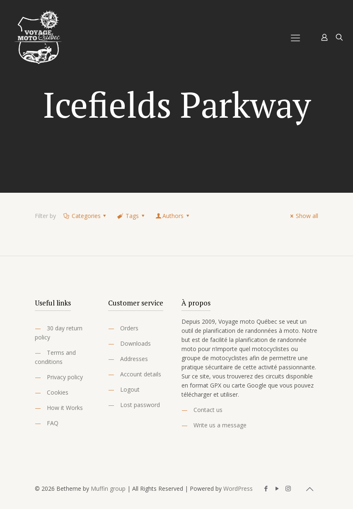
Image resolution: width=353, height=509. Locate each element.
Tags (131, 216)
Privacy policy (65, 377)
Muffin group (108, 488)
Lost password (140, 405)
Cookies (57, 392)
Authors (172, 216)
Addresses (134, 359)
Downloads (135, 343)
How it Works (65, 408)
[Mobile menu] (295, 37)
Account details (140, 374)
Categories (85, 216)
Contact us (207, 410)
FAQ (52, 423)
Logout (130, 389)
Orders (129, 328)
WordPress (238, 488)
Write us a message (220, 425)
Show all (303, 216)
